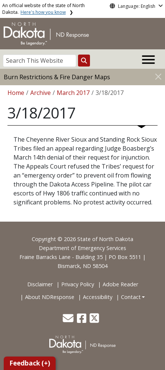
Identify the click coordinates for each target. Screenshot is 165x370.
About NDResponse (49, 296)
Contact (131, 296)
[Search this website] (84, 61)
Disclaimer (40, 284)
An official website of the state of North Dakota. (43, 8)
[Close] (158, 76)
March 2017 (73, 93)
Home (15, 93)
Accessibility (97, 296)
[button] (69, 320)
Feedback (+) (29, 363)
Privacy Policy (77, 284)
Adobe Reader (120, 284)
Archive (40, 93)
